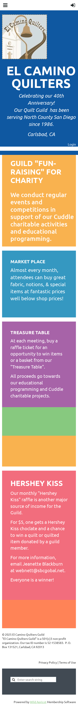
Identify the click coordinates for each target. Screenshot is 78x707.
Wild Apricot (38, 702)
